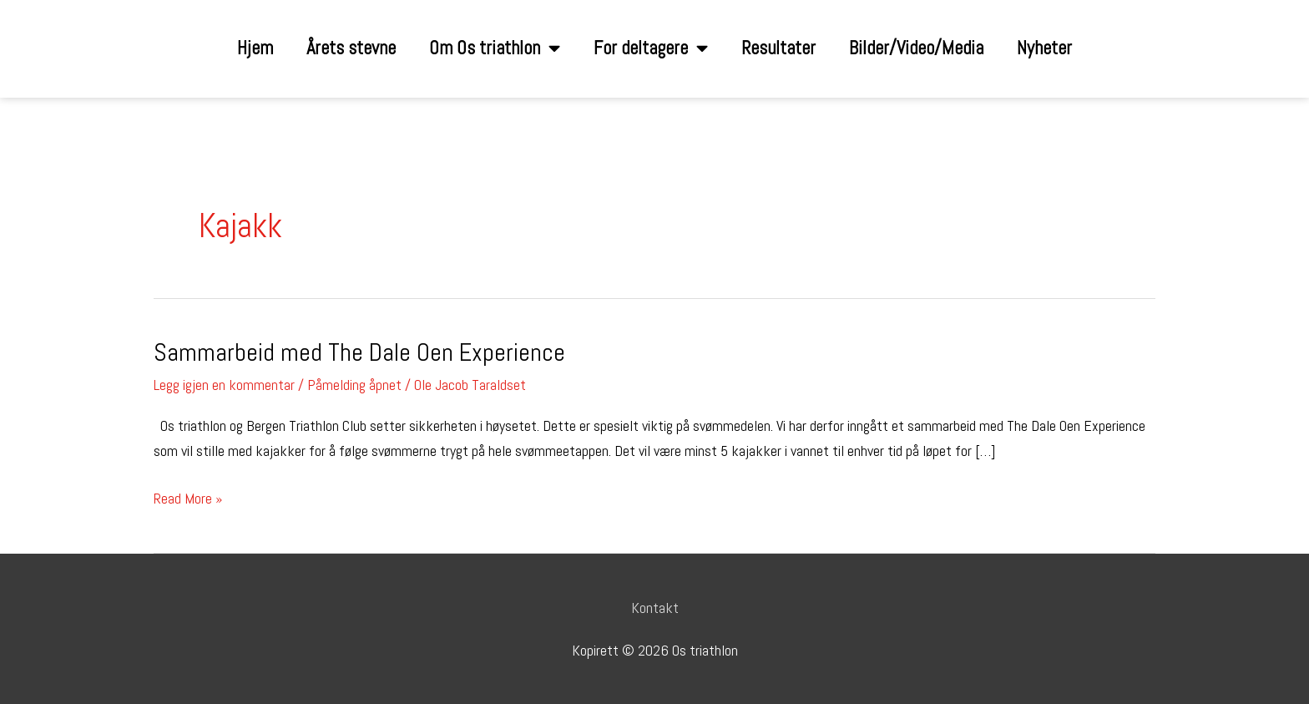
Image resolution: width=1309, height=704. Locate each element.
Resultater (778, 48)
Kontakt (655, 607)
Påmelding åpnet (354, 384)
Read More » (188, 497)
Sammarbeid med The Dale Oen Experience (359, 352)
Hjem (255, 48)
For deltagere (651, 49)
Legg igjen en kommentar (224, 384)
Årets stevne (351, 48)
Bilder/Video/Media (916, 48)
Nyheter (1044, 48)
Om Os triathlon (494, 49)
